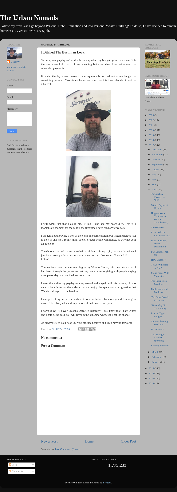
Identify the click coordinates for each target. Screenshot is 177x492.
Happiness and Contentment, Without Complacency (159, 218)
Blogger (107, 482)
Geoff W (15, 61)
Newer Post (49, 441)
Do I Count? (157, 329)
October (156, 159)
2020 (151, 130)
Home (89, 441)
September (157, 164)
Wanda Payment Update (159, 207)
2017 (151, 145)
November (157, 154)
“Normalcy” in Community (158, 307)
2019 (151, 135)
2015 (151, 373)
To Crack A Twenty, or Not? (158, 196)
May (154, 184)
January (156, 361)
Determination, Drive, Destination (159, 243)
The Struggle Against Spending (157, 337)
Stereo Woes (157, 227)
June (154, 179)
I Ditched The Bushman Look (160, 234)
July (154, 174)
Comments (16, 471)
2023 (151, 115)
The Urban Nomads (29, 18)
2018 (151, 140)
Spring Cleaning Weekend (159, 323)
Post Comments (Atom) (67, 449)
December (157, 149)
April (155, 189)
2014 (151, 378)
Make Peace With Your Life (160, 274)
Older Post (128, 441)
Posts (13, 464)
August (156, 169)
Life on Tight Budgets (158, 315)
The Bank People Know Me (160, 298)
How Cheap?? (158, 259)
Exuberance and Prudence (159, 290)
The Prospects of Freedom (159, 282)
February (157, 357)
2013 (151, 383)
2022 (151, 120)
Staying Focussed (160, 345)
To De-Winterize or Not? (159, 266)
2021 (151, 125)
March (155, 352)
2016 (151, 368)
